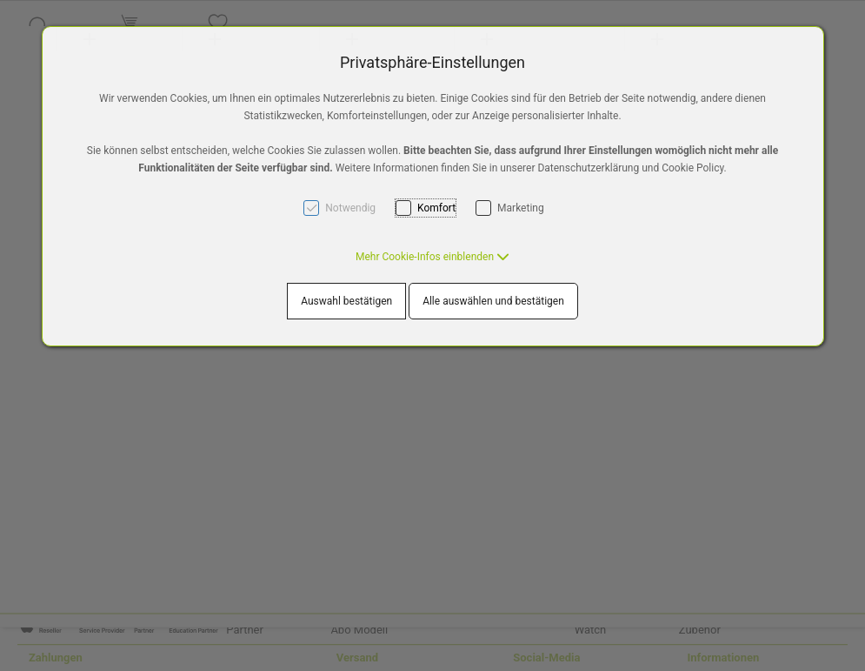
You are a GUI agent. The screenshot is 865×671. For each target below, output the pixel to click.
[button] (432, 257)
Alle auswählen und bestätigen (493, 301)
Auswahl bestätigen (346, 301)
